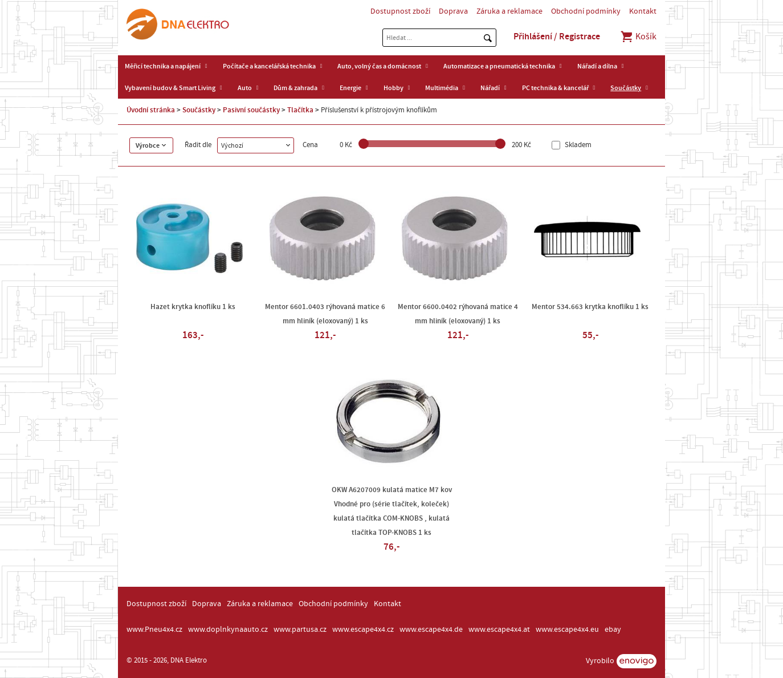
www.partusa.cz (300, 629)
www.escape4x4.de (431, 629)
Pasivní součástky (251, 110)
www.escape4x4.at (499, 629)
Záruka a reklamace (509, 11)
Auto (245, 88)
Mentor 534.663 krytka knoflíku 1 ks (590, 307)
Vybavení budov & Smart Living (170, 88)
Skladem (577, 145)
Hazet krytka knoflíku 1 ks (192, 307)
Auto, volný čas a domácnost (379, 66)
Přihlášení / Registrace (556, 36)
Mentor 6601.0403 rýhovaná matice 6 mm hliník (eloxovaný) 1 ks (325, 314)
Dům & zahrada (295, 88)
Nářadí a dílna (597, 66)
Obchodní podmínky (586, 11)
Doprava (453, 11)
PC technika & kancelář (555, 88)
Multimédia (441, 88)
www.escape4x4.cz (363, 629)
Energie (350, 88)
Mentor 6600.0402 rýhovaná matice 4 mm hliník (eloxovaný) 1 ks (458, 314)
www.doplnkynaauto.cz (228, 629)
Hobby (393, 88)
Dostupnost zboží (400, 11)
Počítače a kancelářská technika (269, 66)
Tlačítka (300, 110)
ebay (613, 629)
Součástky (625, 88)
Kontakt (642, 11)
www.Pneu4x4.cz (154, 629)
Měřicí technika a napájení (163, 66)
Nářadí (490, 88)
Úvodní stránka (151, 110)
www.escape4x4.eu (567, 629)
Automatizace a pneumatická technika (499, 66)
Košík (637, 36)
